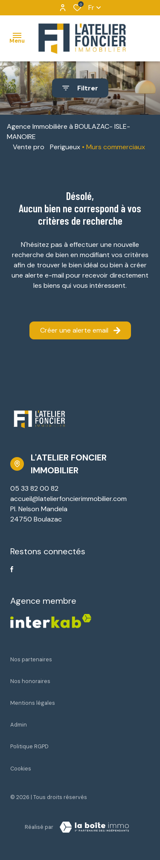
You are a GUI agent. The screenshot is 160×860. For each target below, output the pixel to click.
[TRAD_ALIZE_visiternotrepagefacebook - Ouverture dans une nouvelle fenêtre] (11, 569)
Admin (18, 724)
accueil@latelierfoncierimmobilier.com (68, 498)
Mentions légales (32, 703)
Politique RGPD (29, 746)
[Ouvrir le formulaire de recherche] (80, 88)
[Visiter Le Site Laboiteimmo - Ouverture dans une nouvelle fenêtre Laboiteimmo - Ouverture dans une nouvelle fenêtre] (94, 827)
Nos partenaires (31, 659)
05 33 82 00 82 (34, 488)
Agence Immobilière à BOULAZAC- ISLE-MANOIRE (68, 131)
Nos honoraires (30, 681)
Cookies (20, 768)
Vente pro (28, 146)
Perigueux (65, 146)
